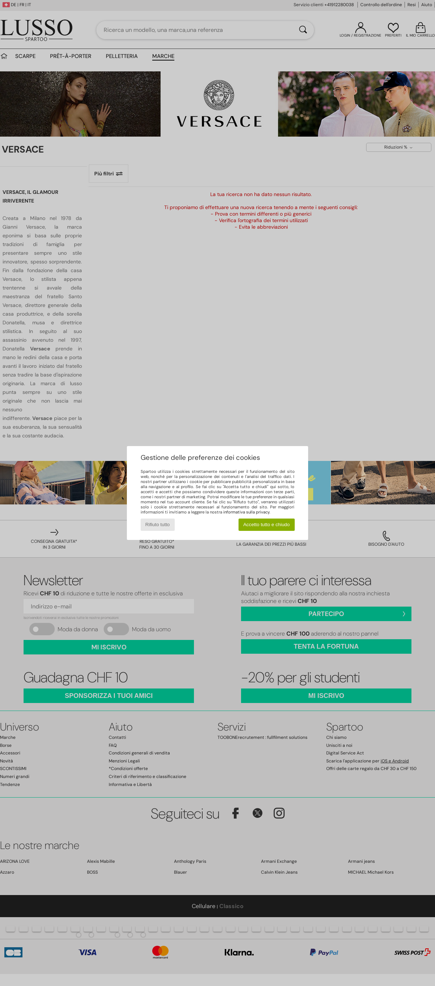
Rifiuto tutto (157, 524)
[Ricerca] (303, 30)
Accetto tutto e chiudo (266, 524)
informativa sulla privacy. (246, 512)
